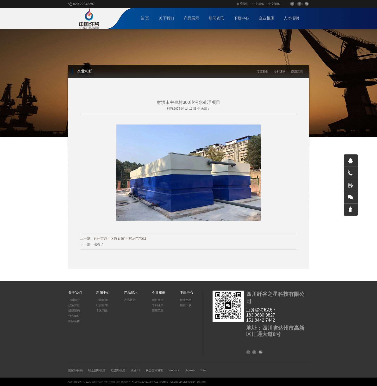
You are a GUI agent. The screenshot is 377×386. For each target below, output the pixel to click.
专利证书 (279, 71)
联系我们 (242, 4)
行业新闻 (102, 305)
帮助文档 (185, 300)
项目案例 (262, 71)
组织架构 (74, 310)
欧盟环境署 (118, 370)
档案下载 (185, 305)
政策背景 (74, 305)
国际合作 (74, 321)
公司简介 (74, 300)
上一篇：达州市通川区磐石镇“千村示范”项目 (113, 238)
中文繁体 (274, 4)
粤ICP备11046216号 (142, 381)
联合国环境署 (97, 370)
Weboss (174, 370)
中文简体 (258, 4)
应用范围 (297, 71)
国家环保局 (75, 370)
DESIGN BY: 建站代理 (194, 381)
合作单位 (74, 316)
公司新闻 (102, 300)
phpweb (189, 370)
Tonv (203, 370)
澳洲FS (135, 370)
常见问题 (102, 310)
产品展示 (130, 300)
